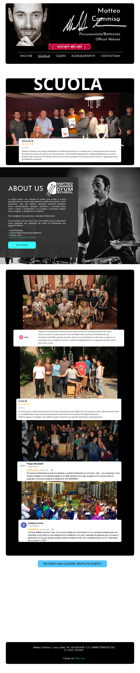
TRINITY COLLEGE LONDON (22, 237)
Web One (80, 658)
